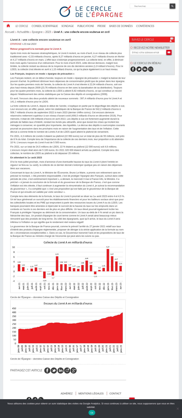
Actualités (23, 32)
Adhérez (67, 393)
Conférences (145, 26)
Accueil (9, 32)
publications (85, 26)
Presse (101, 26)
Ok (91, 412)
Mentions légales (91, 393)
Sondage (67, 26)
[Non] (177, 408)
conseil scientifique (45, 26)
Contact (115, 393)
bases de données (121, 26)
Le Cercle (21, 26)
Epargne (37, 32)
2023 (48, 32)
